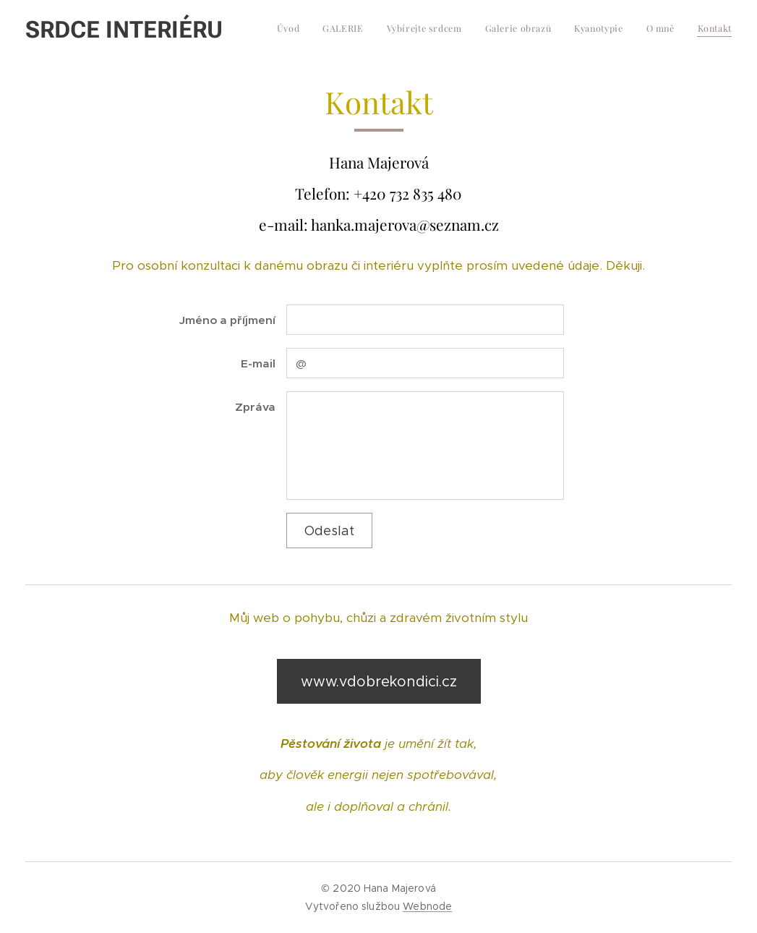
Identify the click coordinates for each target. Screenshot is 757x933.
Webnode (427, 906)
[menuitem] (596, 30)
